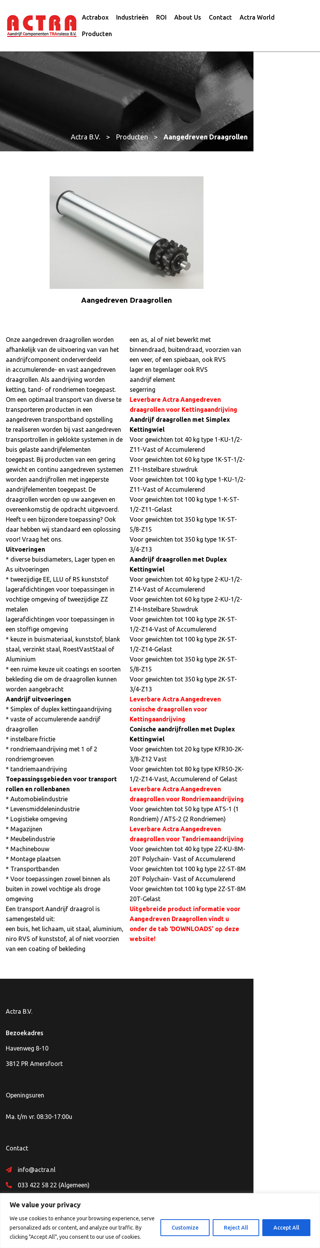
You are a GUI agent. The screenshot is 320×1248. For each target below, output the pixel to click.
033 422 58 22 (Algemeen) (54, 1090)
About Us (187, 20)
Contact (220, 20)
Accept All (286, 1228)
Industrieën (132, 20)
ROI (161, 20)
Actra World (257, 20)
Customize (185, 1228)
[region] (160, 1220)
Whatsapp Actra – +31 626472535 (65, 1106)
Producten (97, 36)
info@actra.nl (36, 1075)
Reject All (236, 1228)
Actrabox (95, 20)
